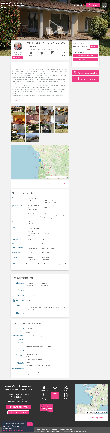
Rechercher (94, 46)
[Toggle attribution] (67, 177)
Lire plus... (15, 100)
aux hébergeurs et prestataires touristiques (50, 431)
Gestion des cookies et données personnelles (13, 430)
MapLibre (63, 177)
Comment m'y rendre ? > (57, 184)
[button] (17, 57)
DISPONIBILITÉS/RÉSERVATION (18, 407)
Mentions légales (41, 429)
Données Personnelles (51, 429)
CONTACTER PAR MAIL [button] (18, 412)
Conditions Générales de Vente (65, 429)
